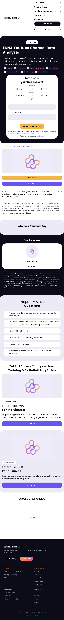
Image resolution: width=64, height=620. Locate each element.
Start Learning (11, 559)
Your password (15, 113)
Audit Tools (37, 578)
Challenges (8, 147)
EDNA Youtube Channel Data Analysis (25, 147)
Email (12, 102)
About (36, 593)
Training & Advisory (10, 575)
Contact (37, 596)
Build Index (7, 596)
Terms (36, 602)
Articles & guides (9, 593)
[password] (32, 117)
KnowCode (37, 575)
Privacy (36, 599)
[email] (32, 107)
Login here (40, 136)
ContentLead (38, 581)
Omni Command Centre (12, 571)
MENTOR (36, 571)
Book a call (26, 559)
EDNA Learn (7, 578)
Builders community (11, 599)
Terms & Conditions (41, 131)
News (5, 602)
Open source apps (40, 584)
